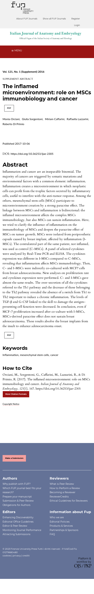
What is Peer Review (62, 484)
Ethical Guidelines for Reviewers (69, 500)
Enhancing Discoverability (18, 517)
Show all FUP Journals (54, 18)
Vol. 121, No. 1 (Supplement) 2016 (23, 71)
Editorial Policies (60, 521)
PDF (9, 108)
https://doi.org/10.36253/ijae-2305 (32, 153)
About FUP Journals (26, 18)
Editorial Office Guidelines (18, 521)
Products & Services (61, 525)
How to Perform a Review (65, 488)
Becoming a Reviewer (62, 492)
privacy (17, 555)
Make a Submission (14, 458)
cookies (7, 555)
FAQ (52, 534)
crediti (26, 555)
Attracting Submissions (16, 534)
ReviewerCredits (59, 496)
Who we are (57, 517)
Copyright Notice (11, 404)
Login (77, 25)
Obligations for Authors (16, 505)
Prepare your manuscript (17, 496)
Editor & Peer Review (15, 525)
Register (75, 18)
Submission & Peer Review (18, 500)
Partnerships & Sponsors (64, 530)
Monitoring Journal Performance (22, 530)
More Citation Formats (16, 394)
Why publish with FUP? (17, 484)
